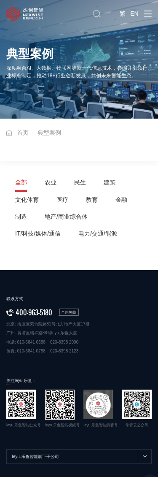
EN (134, 13)
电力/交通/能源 (97, 233)
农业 (50, 182)
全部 (21, 182)
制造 (21, 216)
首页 (23, 132)
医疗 (62, 199)
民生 (80, 182)
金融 (121, 199)
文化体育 (27, 199)
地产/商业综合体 (66, 216)
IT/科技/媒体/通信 (38, 233)
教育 (92, 199)
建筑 (109, 182)
